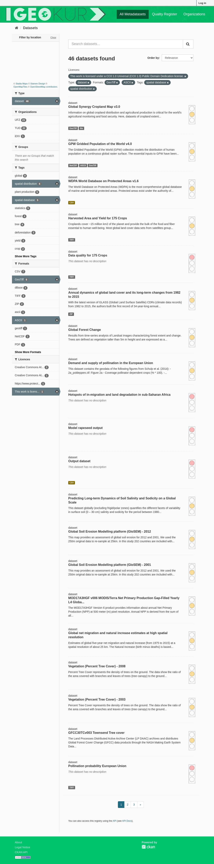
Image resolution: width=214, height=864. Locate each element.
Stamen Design (37, 83)
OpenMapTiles (20, 87)
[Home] (16, 28)
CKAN (148, 847)
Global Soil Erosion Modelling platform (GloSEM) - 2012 (109, 531)
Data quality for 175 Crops (87, 255)
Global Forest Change (84, 329)
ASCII (83, 165)
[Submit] (188, 44)
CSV (71, 202)
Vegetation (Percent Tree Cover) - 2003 (97, 699)
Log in (202, 3)
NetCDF (73, 165)
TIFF (71, 240)
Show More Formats (28, 352)
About (18, 842)
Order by (153, 57)
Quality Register (164, 14)
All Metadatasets (133, 14)
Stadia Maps (22, 83)
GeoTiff (73, 128)
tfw (81, 128)
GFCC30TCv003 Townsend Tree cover (96, 732)
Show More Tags (25, 256)
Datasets (30, 28)
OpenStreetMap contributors (43, 87)
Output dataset (79, 461)
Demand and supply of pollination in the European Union (110, 363)
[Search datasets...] (125, 44)
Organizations (194, 14)
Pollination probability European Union (97, 766)
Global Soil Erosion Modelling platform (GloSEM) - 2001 (109, 564)
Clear (53, 37)
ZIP (71, 314)
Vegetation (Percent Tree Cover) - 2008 (97, 666)
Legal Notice (22, 847)
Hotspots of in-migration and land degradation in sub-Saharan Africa (119, 394)
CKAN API (21, 852)
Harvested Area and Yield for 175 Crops (97, 218)
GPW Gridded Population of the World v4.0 (100, 144)
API (114, 821)
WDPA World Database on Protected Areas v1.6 (103, 181)
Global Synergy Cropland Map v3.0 (94, 106)
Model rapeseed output (85, 428)
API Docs (127, 821)
